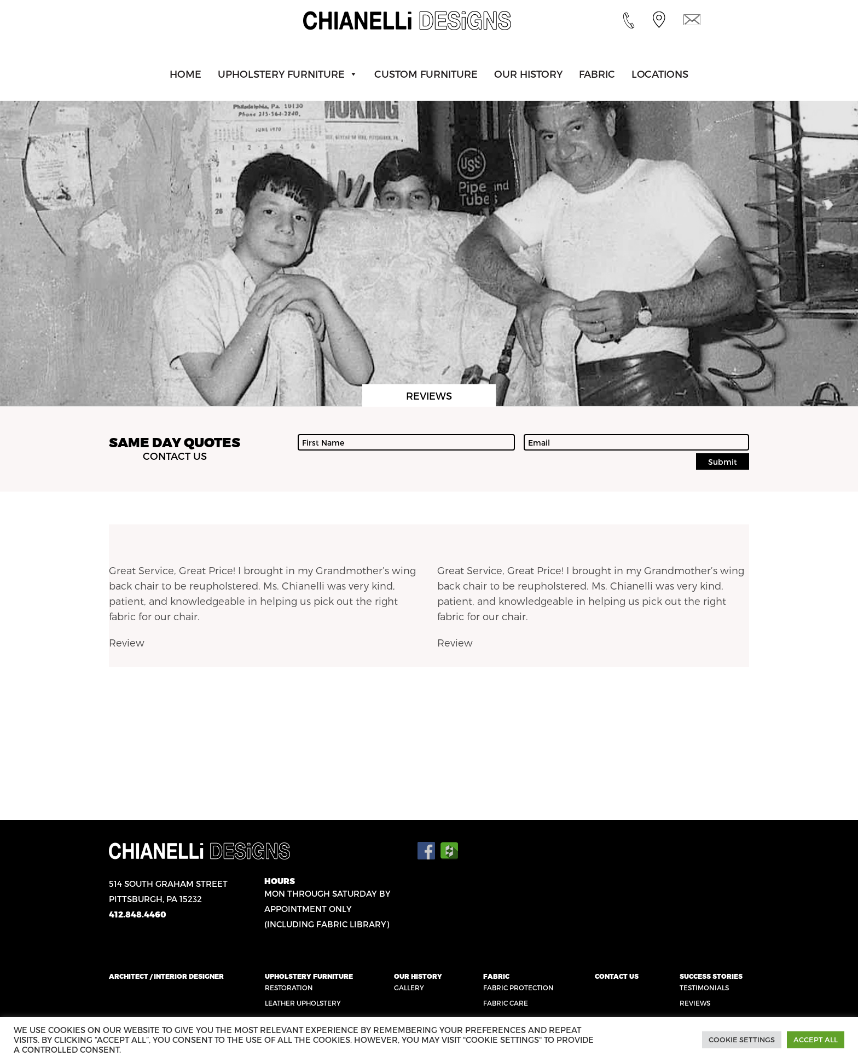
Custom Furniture (426, 73)
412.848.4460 (137, 914)
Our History (528, 73)
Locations (659, 73)
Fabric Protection (518, 987)
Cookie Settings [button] (742, 1039)
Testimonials (704, 987)
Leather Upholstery (303, 1003)
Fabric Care (505, 1003)
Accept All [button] (815, 1039)
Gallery (409, 987)
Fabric (597, 73)
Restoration (289, 987)
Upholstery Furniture (281, 73)
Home (185, 73)
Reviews (695, 1003)
